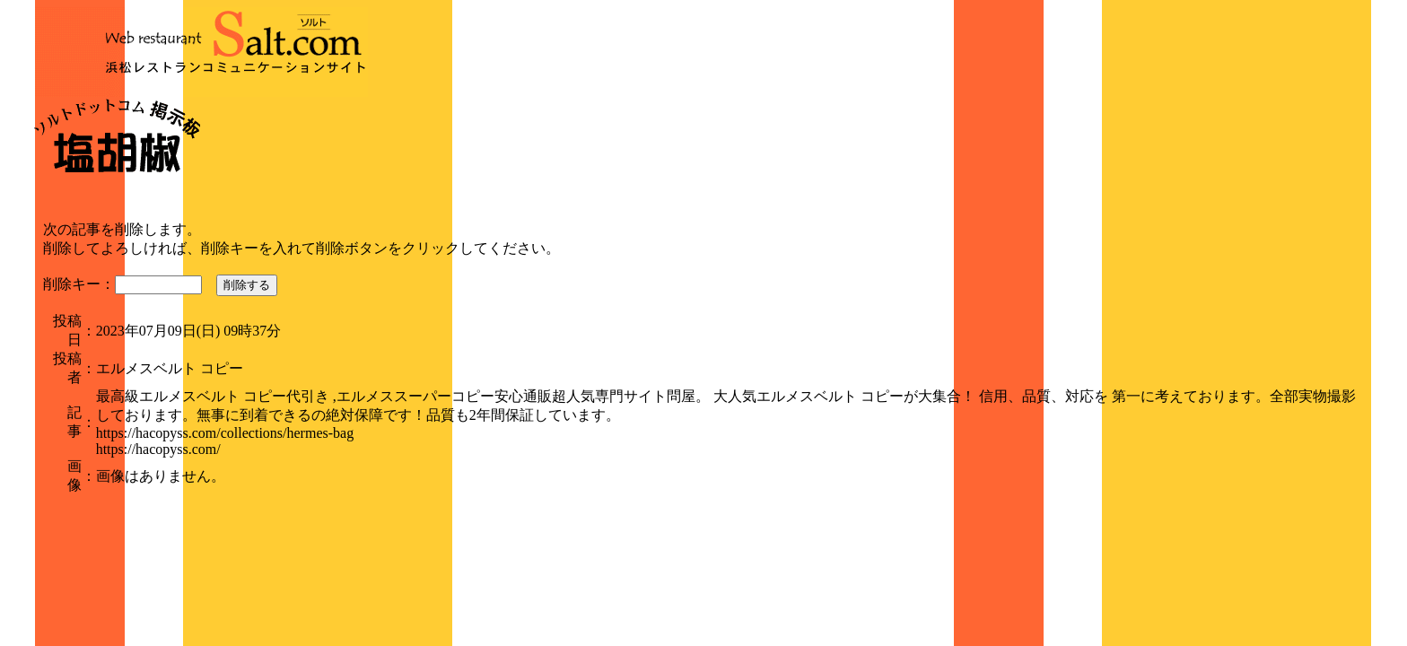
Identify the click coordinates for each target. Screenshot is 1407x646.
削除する (246, 285)
